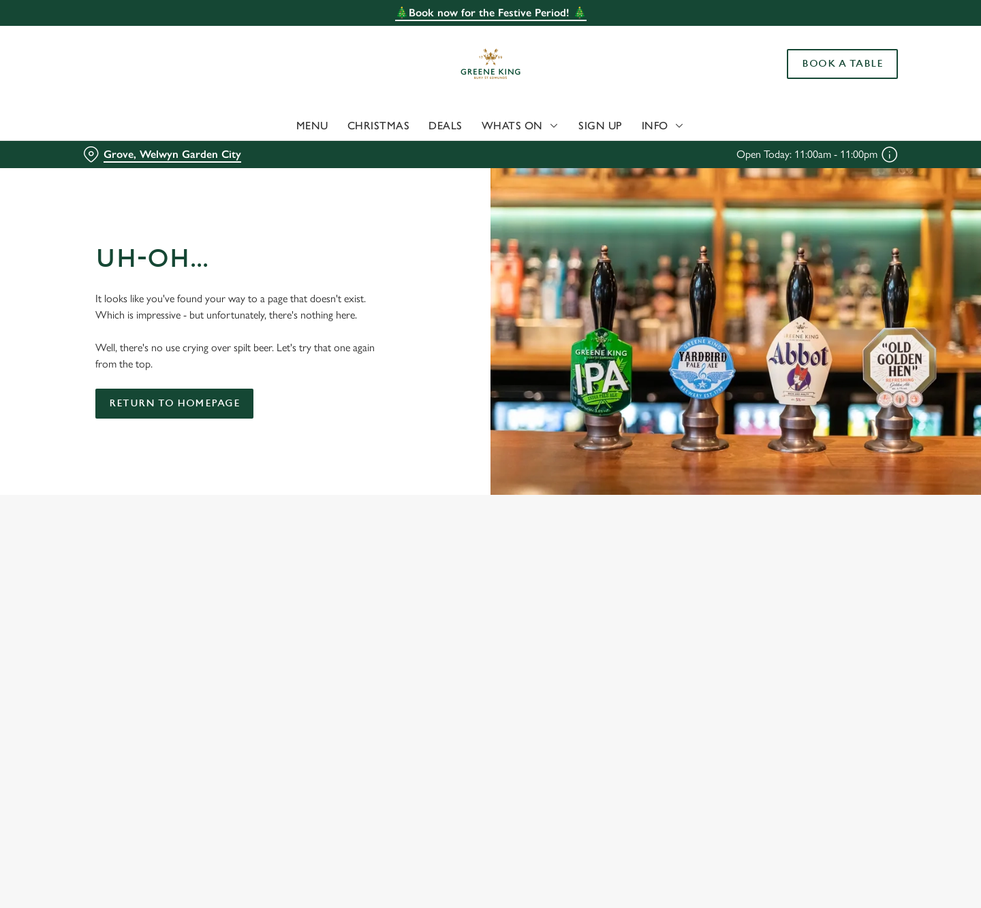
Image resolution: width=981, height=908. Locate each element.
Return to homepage (174, 403)
